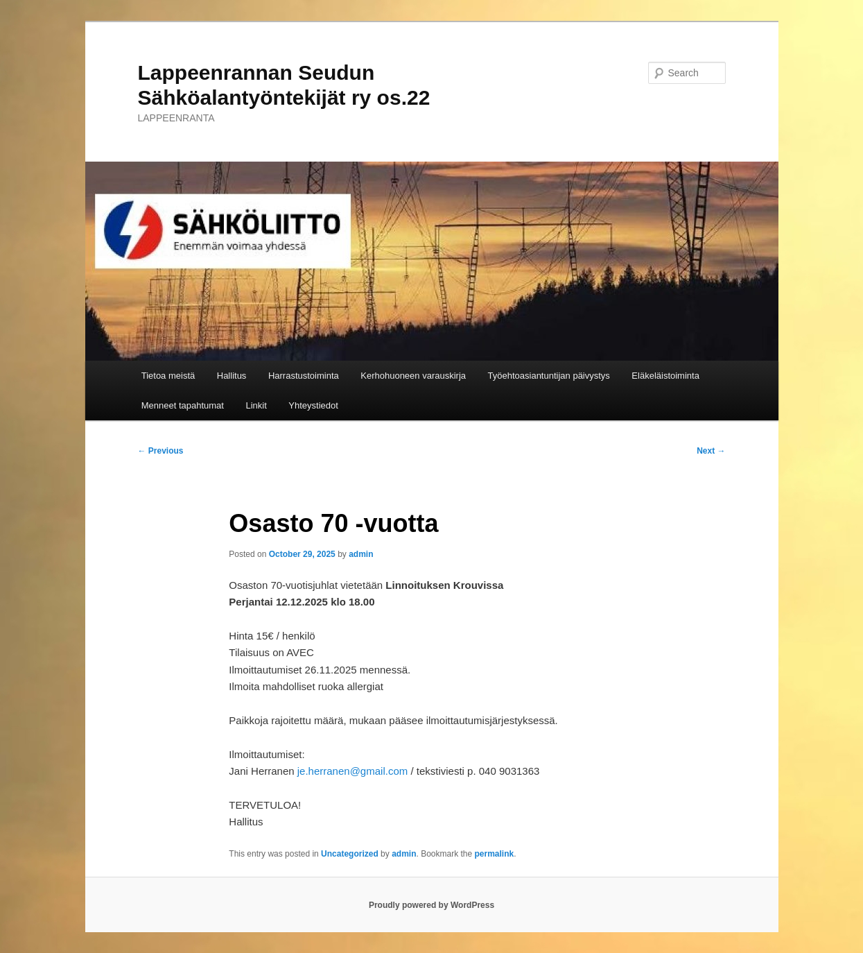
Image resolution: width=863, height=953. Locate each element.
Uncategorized (349, 854)
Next (711, 451)
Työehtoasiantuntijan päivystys (549, 375)
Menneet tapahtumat (182, 405)
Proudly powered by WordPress (431, 905)
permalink (494, 854)
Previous (161, 451)
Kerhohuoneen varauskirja (413, 375)
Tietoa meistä (168, 375)
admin (361, 554)
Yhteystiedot (313, 405)
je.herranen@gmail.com (352, 771)
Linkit (255, 405)
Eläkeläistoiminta (665, 375)
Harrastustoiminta (303, 375)
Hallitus (232, 375)
